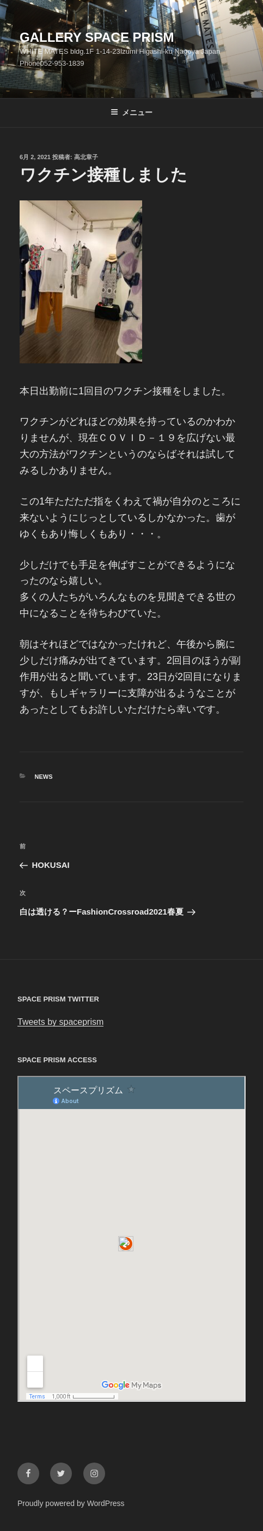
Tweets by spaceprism (60, 1021)
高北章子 (86, 157)
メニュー (131, 112)
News (44, 776)
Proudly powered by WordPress (71, 1503)
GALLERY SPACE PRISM (97, 37)
